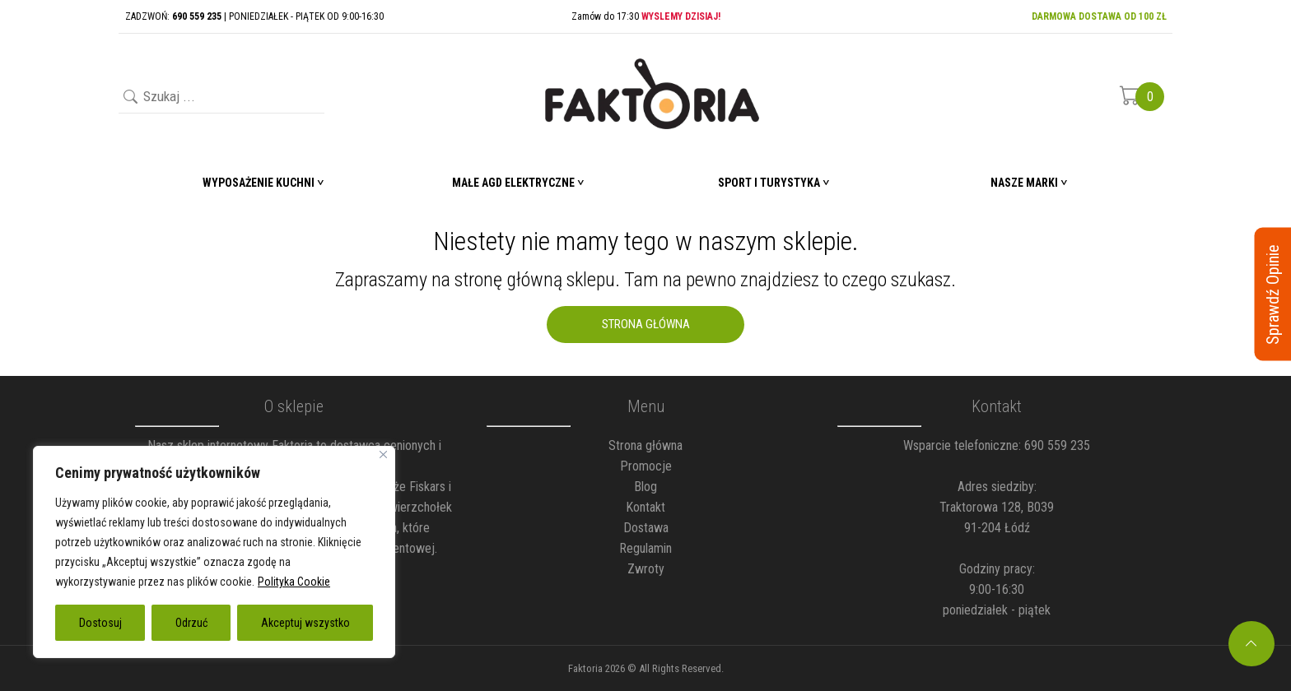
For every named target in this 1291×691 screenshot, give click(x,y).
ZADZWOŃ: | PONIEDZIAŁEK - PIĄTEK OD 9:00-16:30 (254, 16)
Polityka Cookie (294, 581)
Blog (645, 486)
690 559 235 (1057, 445)
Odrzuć (191, 622)
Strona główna (645, 445)
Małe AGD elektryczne (513, 182)
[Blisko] (383, 454)
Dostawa (646, 528)
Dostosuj (100, 622)
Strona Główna (646, 324)
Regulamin (645, 548)
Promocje (646, 466)
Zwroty (645, 569)
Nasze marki (1024, 182)
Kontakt (645, 507)
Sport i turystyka (769, 182)
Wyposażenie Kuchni (259, 182)
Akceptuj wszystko (305, 622)
